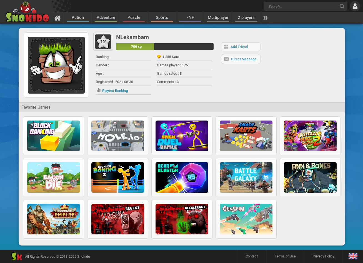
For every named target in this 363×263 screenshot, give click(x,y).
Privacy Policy (323, 256)
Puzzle (133, 17)
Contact (252, 256)
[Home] (57, 18)
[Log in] (355, 6)
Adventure (106, 17)
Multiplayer (218, 17)
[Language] (353, 256)
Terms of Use (285, 256)
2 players (246, 17)
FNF (190, 17)
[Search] (342, 6)
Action (78, 17)
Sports (162, 17)
